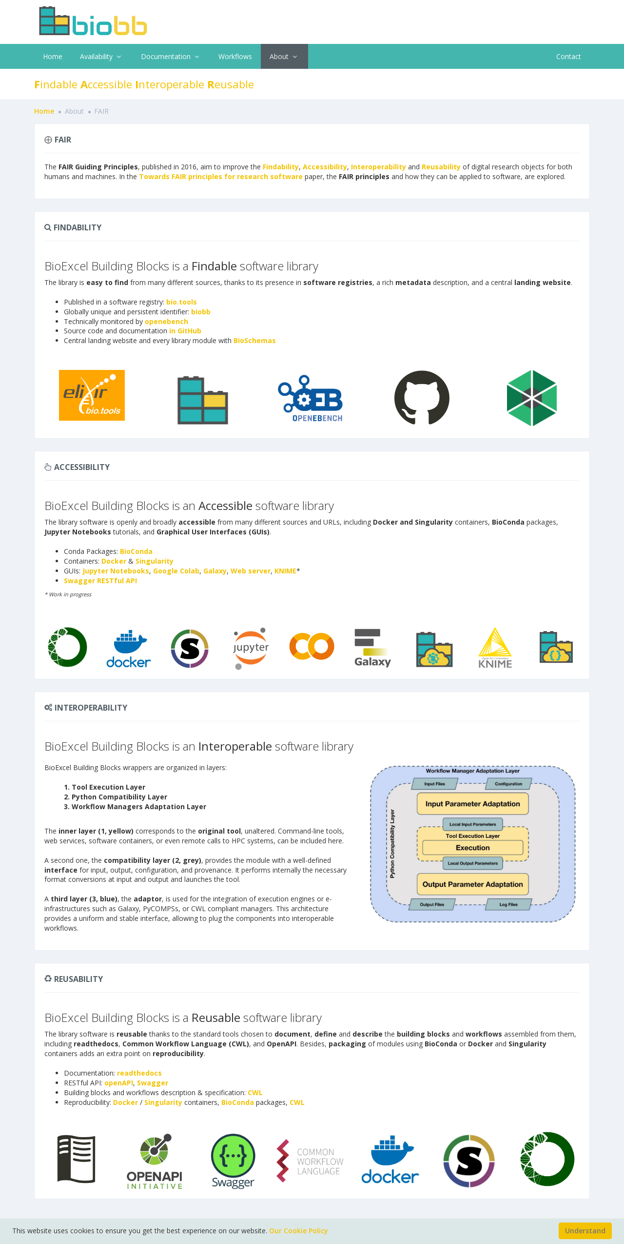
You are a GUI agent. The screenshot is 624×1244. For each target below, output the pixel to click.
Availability (101, 56)
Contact (568, 56)
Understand (585, 1230)
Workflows (235, 56)
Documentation (171, 56)
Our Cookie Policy (298, 1230)
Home (52, 56)
